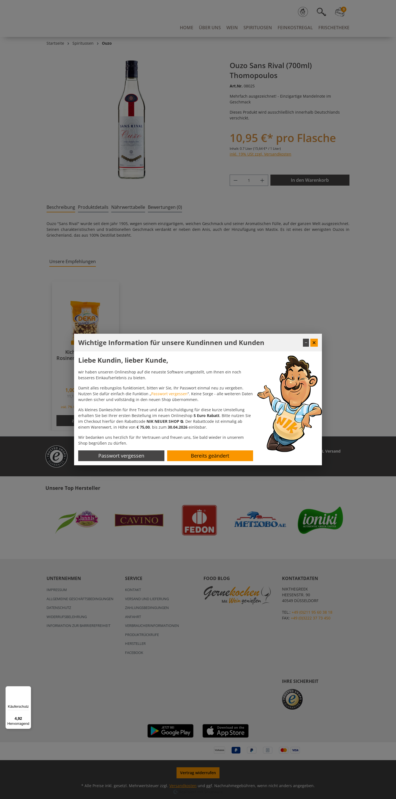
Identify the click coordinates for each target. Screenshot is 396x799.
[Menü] (28, 689)
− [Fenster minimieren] (306, 342)
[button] (165, 421)
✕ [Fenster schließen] (314, 342)
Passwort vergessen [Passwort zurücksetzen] (121, 455)
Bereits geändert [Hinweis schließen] (210, 455)
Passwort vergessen (169, 393)
